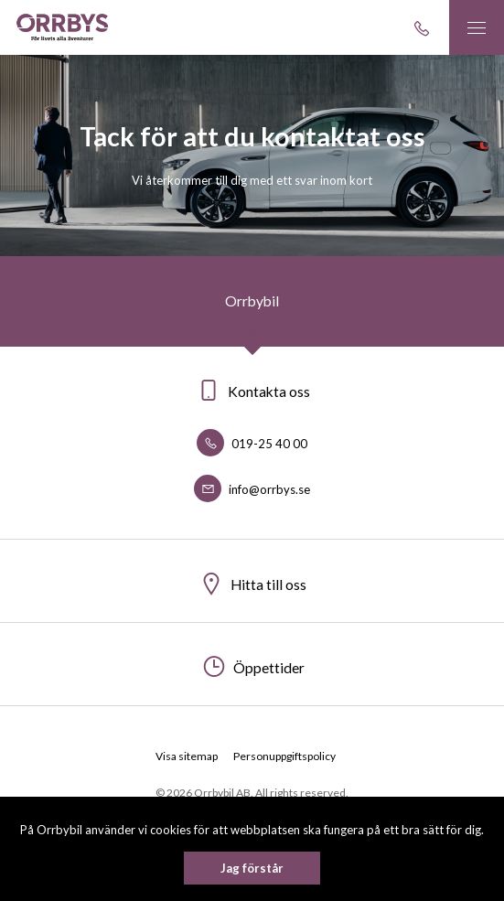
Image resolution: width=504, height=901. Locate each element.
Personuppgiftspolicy (284, 756)
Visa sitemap (186, 756)
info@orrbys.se (252, 489)
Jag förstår (252, 868)
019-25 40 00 (252, 443)
